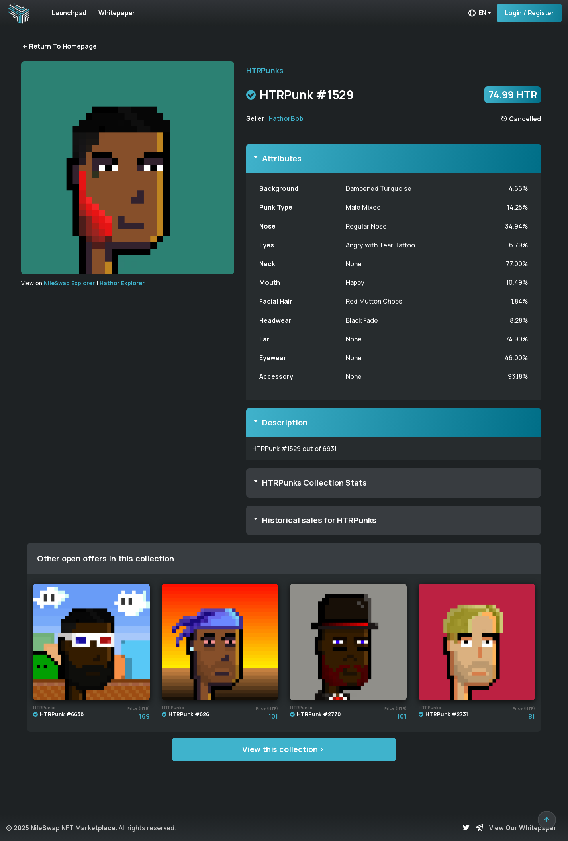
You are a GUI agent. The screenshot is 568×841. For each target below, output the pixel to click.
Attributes (282, 158)
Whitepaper (122, 12)
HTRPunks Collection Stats (314, 482)
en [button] (477, 13)
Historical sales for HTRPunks (319, 520)
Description (285, 422)
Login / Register (529, 12)
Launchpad (71, 12)
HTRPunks (264, 70)
